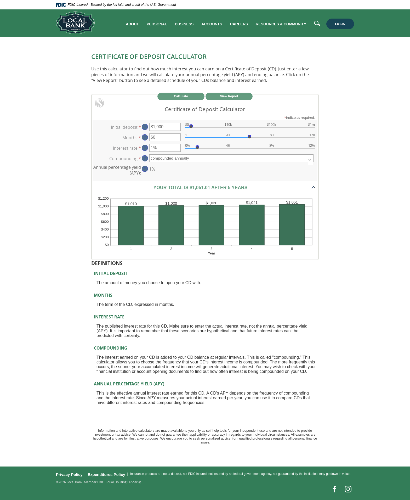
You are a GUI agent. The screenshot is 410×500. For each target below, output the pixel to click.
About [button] (132, 24)
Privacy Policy (69, 474)
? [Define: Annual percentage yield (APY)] (145, 168)
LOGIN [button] (340, 24)
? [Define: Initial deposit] (145, 126)
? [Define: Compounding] (145, 158)
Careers (239, 24)
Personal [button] (157, 24)
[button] (205, 187)
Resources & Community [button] (281, 24)
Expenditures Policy (106, 474)
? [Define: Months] (145, 137)
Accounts (211, 24)
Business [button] (184, 24)
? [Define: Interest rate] (145, 147)
